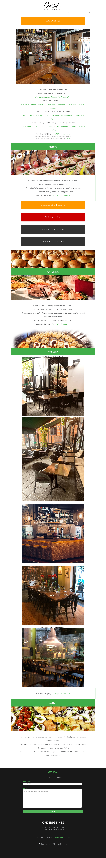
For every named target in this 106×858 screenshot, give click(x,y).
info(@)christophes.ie (61, 133)
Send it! (53, 811)
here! (68, 138)
